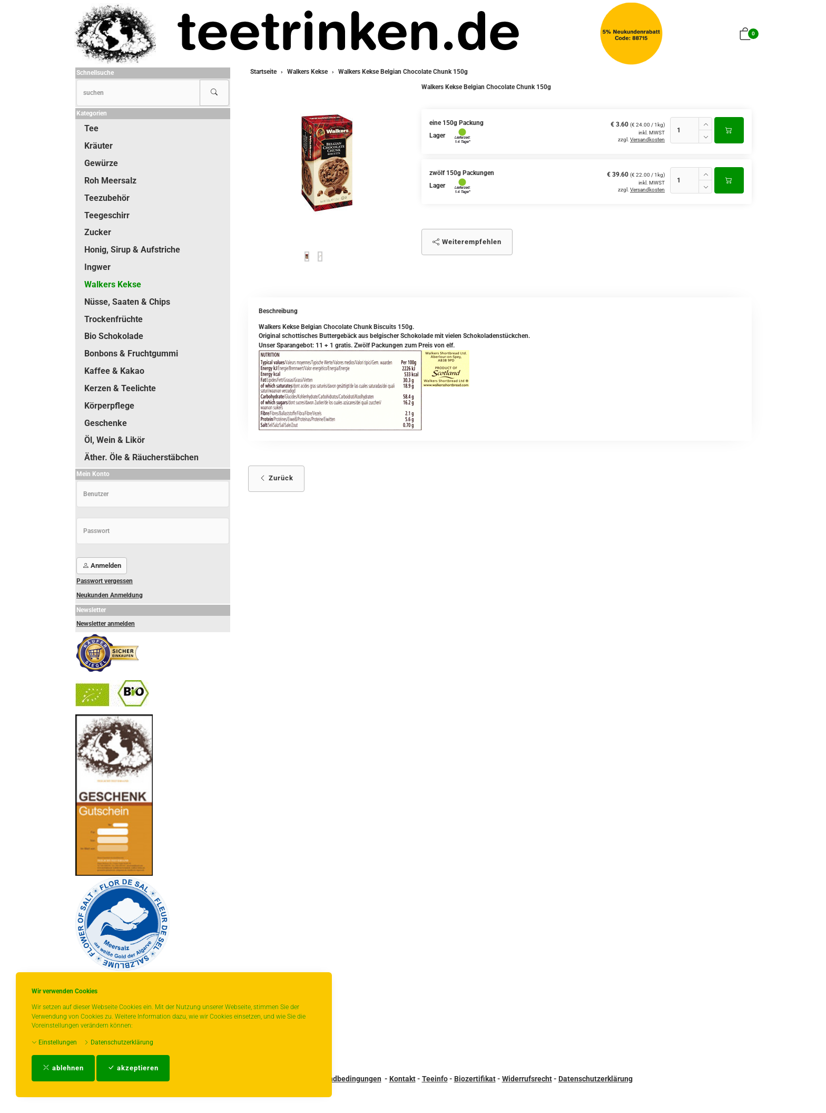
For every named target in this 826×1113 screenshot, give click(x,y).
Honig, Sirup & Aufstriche (132, 250)
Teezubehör (107, 198)
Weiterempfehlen (467, 242)
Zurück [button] (276, 478)
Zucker (97, 232)
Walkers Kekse (112, 284)
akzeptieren (133, 1068)
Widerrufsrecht (527, 1079)
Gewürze (101, 163)
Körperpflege (109, 406)
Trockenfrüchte (113, 319)
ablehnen (63, 1068)
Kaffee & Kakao (114, 371)
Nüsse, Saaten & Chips (127, 302)
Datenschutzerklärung (118, 1042)
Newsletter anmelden (105, 623)
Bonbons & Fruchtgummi (131, 354)
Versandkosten (647, 139)
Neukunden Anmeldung (109, 595)
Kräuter (98, 146)
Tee (91, 128)
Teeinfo (435, 1079)
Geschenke (105, 423)
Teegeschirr (107, 215)
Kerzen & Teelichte (120, 388)
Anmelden (101, 565)
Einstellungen (54, 1042)
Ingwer (97, 267)
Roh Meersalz (110, 181)
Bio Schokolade (113, 336)
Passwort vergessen (104, 581)
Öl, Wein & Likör (114, 440)
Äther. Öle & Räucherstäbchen (141, 457)
